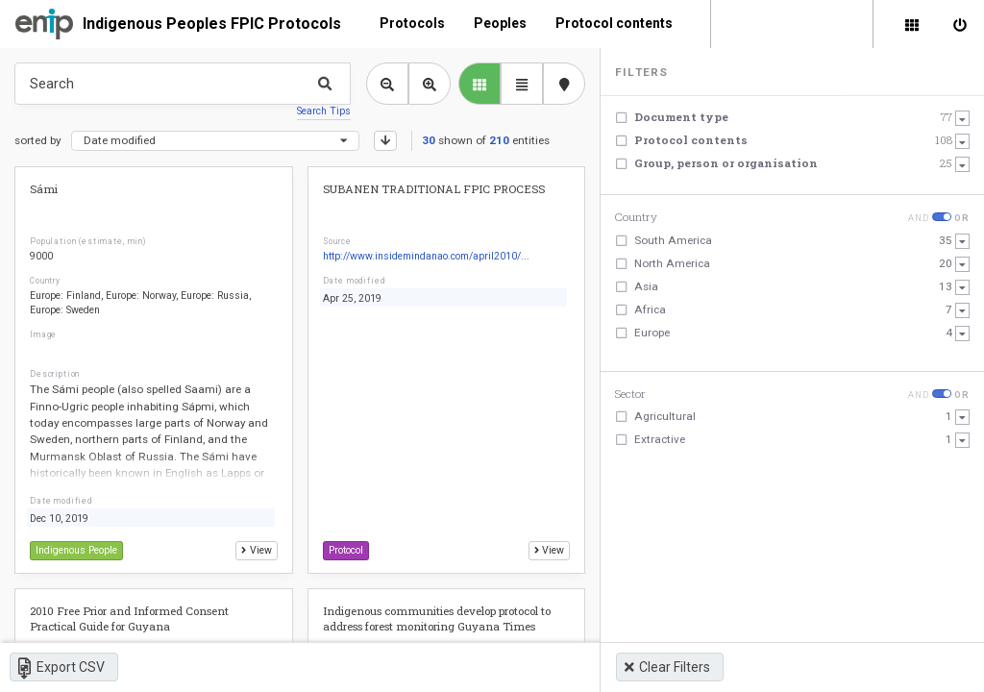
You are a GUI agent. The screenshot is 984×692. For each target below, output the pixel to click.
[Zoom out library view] (387, 83)
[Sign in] (960, 24)
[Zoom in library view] (429, 83)
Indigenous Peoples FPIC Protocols (212, 23)
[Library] (912, 24)
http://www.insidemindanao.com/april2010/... (426, 256)
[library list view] (479, 83)
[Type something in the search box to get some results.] (182, 83)
